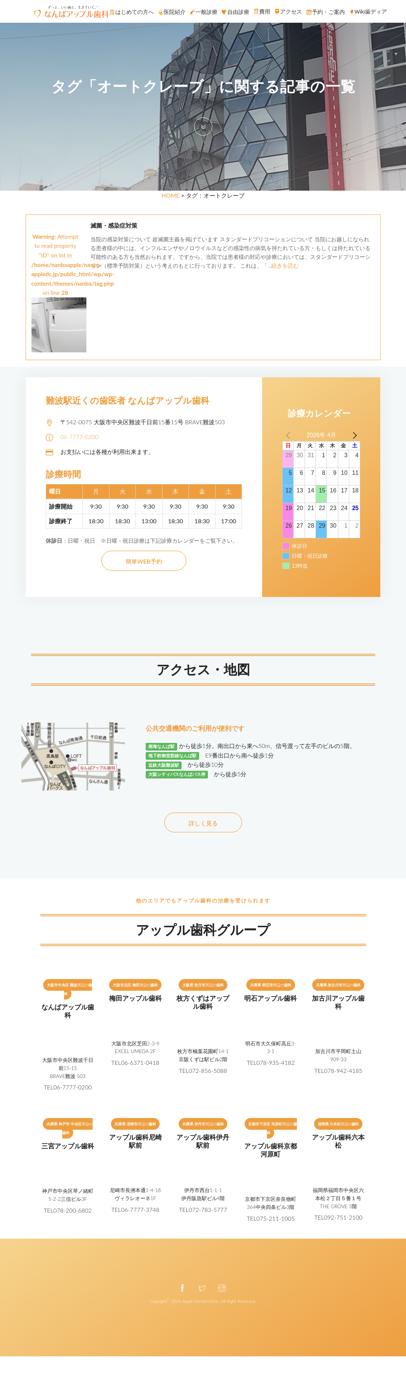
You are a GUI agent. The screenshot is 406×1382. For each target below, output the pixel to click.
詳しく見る (203, 823)
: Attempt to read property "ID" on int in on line (73, 280)
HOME (170, 195)
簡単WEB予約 (144, 561)
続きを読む (285, 265)
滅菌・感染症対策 (113, 226)
